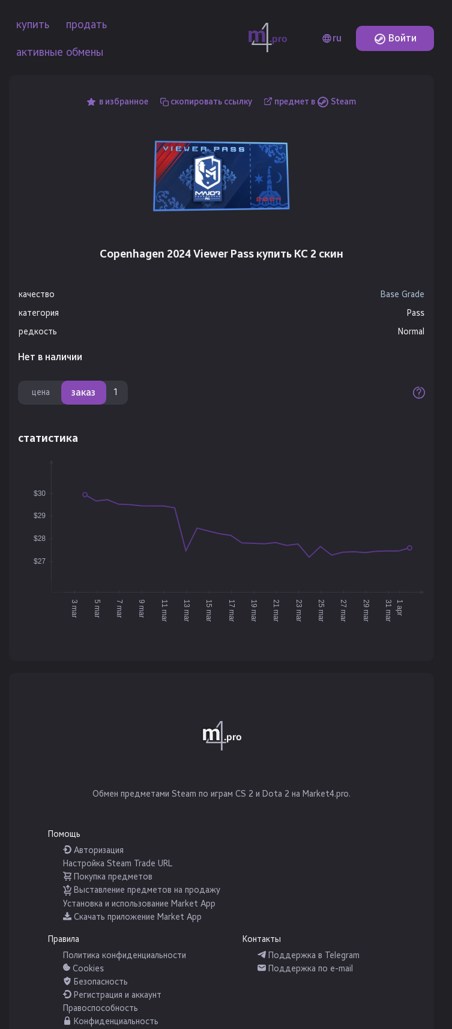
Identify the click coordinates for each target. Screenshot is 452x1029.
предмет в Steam (315, 102)
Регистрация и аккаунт (112, 995)
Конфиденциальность (110, 1021)
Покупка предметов (107, 877)
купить (32, 24)
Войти (395, 38)
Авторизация (93, 850)
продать (86, 24)
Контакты (262, 939)
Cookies (83, 969)
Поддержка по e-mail (305, 969)
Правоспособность (100, 1008)
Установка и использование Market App (139, 904)
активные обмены (59, 52)
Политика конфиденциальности (124, 955)
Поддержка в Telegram (309, 955)
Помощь (64, 834)
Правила (63, 939)
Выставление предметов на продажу (141, 890)
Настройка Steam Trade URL (117, 864)
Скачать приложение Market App (132, 917)
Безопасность (95, 982)
